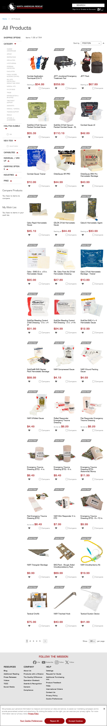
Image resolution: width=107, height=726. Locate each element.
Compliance (28, 690)
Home (4, 19)
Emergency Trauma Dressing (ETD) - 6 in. (63, 469)
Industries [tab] (9, 175)
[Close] (104, 709)
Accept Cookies (76, 721)
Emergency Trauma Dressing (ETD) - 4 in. (36, 469)
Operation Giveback (32, 680)
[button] (29, 88)
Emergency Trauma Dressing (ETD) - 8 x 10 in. (92, 517)
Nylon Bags (11, 90)
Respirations (11, 57)
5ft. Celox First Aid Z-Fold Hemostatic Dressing (64, 273)
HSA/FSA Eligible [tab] (12, 127)
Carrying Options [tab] (11, 168)
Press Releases (10, 677)
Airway (9, 54)
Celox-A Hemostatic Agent (91, 223)
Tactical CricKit (33, 614)
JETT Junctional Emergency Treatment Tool (65, 78)
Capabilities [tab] (9, 153)
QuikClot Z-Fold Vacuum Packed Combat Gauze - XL (65, 127)
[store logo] (25, 7)
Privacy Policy (51, 696)
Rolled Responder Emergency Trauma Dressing (62, 421)
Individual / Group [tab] (11, 160)
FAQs (48, 686)
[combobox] (88, 5)
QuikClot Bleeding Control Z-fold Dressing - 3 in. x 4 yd (37, 323)
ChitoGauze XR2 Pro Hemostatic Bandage (89, 175)
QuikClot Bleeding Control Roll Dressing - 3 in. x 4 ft (64, 322)
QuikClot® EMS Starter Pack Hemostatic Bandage (38, 371)
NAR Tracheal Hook (62, 614)
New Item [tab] (8, 141)
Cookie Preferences (54, 699)
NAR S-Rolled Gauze (35, 419)
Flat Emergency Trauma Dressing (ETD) (37, 517)
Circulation (11, 61)
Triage (9, 93)
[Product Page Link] (38, 74)
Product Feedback (53, 683)
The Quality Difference (33, 677)
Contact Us (50, 692)
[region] (53, 715)
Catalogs (49, 671)
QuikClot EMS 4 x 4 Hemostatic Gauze (89, 322)
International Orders (54, 689)
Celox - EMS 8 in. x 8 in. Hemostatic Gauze (37, 273)
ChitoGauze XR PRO (62, 174)
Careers (27, 687)
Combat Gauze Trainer (36, 174)
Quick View (32, 50)
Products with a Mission (34, 674)
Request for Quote (53, 674)
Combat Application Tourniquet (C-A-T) (35, 78)
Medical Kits (11, 87)
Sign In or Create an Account (84, 9)
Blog (5, 671)
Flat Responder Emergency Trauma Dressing (92, 420)
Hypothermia (11, 64)
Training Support (13, 112)
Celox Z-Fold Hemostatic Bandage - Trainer (91, 273)
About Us (27, 671)
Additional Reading (11, 674)
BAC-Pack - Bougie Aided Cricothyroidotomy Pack (64, 566)
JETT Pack (85, 77)
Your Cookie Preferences (31, 721)
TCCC (6, 684)
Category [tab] (8, 44)
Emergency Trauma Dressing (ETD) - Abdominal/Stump (89, 470)
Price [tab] (6, 181)
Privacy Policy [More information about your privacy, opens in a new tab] (33, 714)
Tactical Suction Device (90, 614)
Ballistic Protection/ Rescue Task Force (13, 82)
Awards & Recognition (33, 684)
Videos (6, 680)
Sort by (76, 44)
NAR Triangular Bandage (37, 565)
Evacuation (11, 72)
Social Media (9, 687)
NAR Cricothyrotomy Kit (90, 565)
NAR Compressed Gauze (64, 370)
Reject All (54, 721)
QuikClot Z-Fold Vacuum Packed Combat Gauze (37, 127)
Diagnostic (10, 106)
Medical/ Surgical (13, 109)
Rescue (9, 115)
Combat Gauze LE (88, 126)
